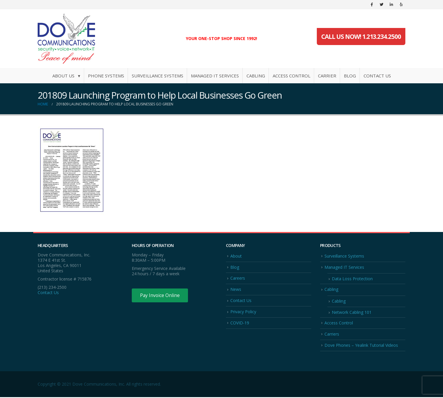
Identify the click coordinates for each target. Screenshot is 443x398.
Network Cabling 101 (352, 313)
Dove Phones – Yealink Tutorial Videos (361, 346)
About (236, 256)
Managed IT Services (215, 76)
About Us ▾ (66, 76)
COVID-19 (239, 323)
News (235, 289)
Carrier (327, 76)
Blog (350, 76)
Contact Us (377, 76)
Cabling (256, 76)
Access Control (291, 76)
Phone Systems (106, 76)
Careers (237, 278)
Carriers (331, 334)
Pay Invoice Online (160, 295)
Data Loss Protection (352, 279)
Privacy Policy (243, 312)
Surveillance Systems (157, 76)
